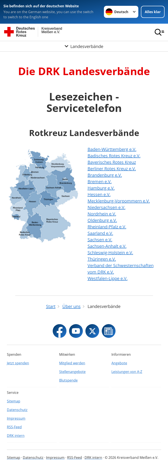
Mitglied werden (72, 363)
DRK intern (16, 435)
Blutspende (68, 380)
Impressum (16, 418)
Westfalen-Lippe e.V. (108, 278)
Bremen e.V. (100, 181)
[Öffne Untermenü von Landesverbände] (84, 46)
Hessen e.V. (99, 194)
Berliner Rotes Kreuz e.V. (112, 169)
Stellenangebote (72, 371)
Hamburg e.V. (101, 188)
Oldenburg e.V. (102, 220)
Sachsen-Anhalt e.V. (107, 246)
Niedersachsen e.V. (106, 207)
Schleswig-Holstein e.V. (110, 252)
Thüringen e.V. (102, 259)
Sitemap (13, 401)
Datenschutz (17, 409)
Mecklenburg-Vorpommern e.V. (119, 201)
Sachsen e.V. (100, 240)
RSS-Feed (14, 427)
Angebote (119, 363)
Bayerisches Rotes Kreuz (112, 162)
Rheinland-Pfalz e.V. (107, 227)
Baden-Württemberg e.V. (112, 149)
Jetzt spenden (18, 363)
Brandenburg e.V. (105, 175)
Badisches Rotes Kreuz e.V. (114, 156)
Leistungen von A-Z (126, 371)
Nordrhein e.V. (102, 214)
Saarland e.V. (100, 233)
